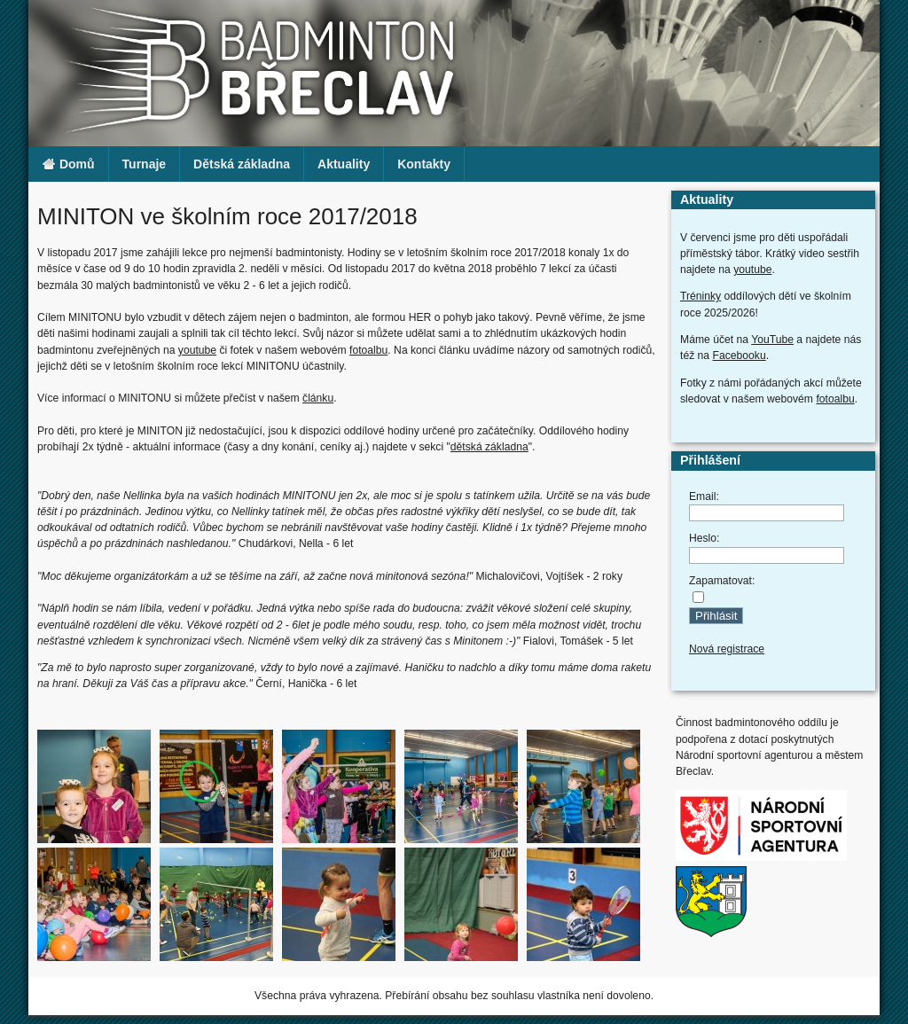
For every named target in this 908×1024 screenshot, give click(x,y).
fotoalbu (368, 350)
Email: (704, 496)
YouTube (772, 339)
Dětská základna (241, 164)
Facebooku (739, 355)
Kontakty (423, 164)
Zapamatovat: (722, 581)
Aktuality (343, 164)
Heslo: (704, 538)
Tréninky (700, 296)
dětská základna (489, 447)
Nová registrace (726, 649)
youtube (197, 350)
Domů (68, 164)
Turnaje (144, 164)
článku (317, 398)
